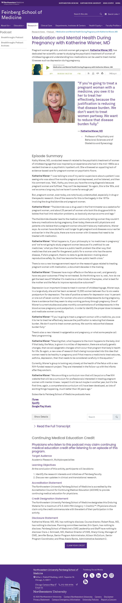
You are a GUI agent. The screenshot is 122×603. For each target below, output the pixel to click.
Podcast (50, 32)
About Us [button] (5, 26)
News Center (108, 3)
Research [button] (32, 26)
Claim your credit (76, 546)
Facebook (85, 575)
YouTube (105, 575)
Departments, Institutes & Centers (71, 26)
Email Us (39, 588)
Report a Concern (108, 600)
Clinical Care (46, 26)
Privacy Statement (41, 600)
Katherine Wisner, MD (101, 50)
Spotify (35, 403)
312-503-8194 (67, 585)
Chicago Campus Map (44, 585)
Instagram (111, 575)
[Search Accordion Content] (100, 417)
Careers (98, 597)
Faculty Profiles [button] (113, 26)
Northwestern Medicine (69, 3)
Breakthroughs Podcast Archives (12, 44)
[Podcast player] (76, 69)
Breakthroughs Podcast (12, 38)
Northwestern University (90, 3)
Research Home (38, 32)
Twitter (92, 575)
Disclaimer (108, 597)
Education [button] (18, 26)
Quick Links (111, 14)
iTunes (35, 400)
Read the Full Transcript (51, 426)
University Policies (91, 600)
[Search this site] (86, 14)
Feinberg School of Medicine (21, 15)
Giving (117, 3)
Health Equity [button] (95, 26)
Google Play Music (41, 406)
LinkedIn (98, 575)
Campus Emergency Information (66, 600)
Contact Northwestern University (78, 597)
